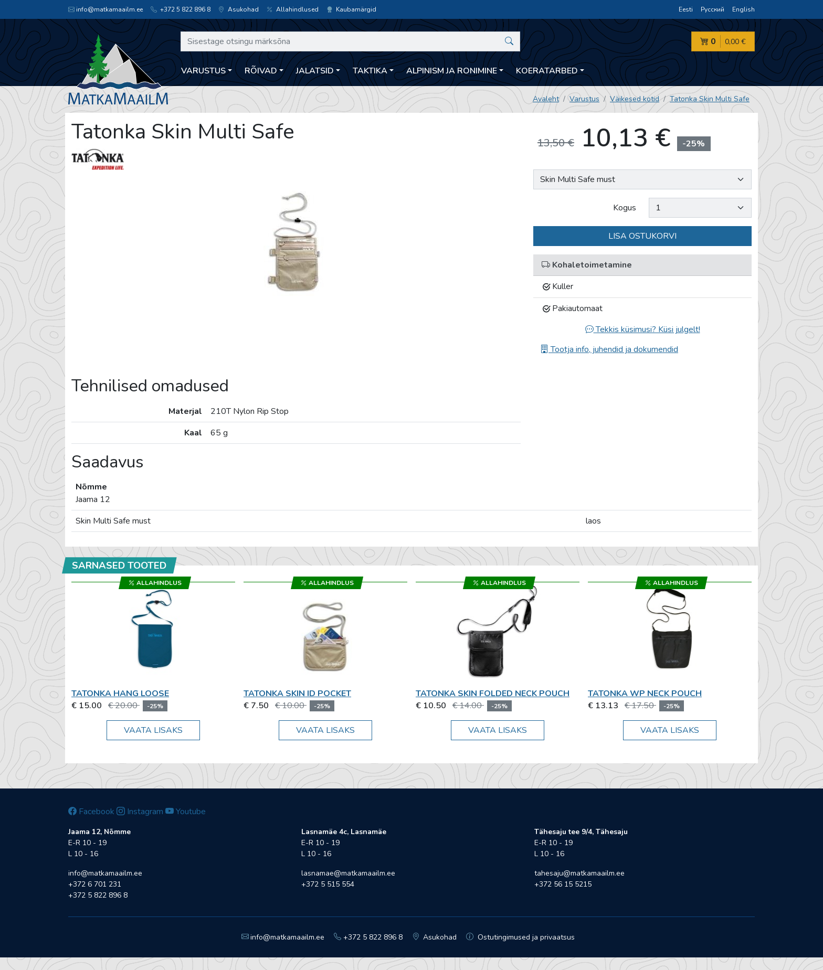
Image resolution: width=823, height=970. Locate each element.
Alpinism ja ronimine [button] (451, 71)
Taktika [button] (370, 71)
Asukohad (238, 9)
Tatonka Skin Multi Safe (710, 99)
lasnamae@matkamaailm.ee (348, 873)
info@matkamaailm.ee (105, 9)
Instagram (140, 811)
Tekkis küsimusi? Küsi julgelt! (642, 329)
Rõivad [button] (261, 71)
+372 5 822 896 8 (180, 9)
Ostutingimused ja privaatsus (520, 937)
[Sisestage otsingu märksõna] (350, 41)
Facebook (91, 811)
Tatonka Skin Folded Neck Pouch (492, 693)
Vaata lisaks (153, 730)
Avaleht (546, 99)
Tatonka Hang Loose (120, 693)
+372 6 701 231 (94, 884)
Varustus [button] (203, 71)
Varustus (584, 99)
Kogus (624, 208)
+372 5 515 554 (327, 884)
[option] (296, 244)
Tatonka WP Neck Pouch (645, 693)
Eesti (686, 9)
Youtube (185, 811)
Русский (712, 9)
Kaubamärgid (351, 9)
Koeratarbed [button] (547, 71)
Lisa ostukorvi (642, 236)
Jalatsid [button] (315, 71)
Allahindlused (293, 9)
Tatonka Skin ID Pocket (297, 693)
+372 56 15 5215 (563, 884)
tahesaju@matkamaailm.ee (579, 873)
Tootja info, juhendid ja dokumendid (609, 349)
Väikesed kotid (634, 99)
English (743, 9)
